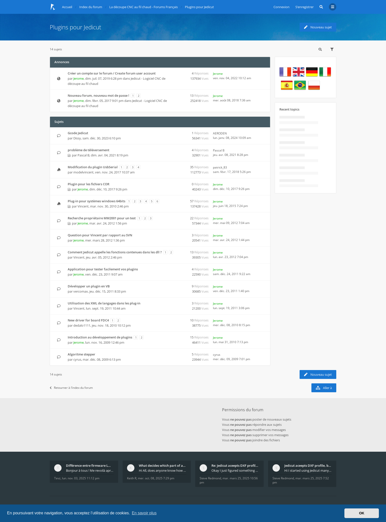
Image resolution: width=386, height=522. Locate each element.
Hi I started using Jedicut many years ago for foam (308, 470)
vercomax (80, 291)
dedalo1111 (81, 325)
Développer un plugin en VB (89, 286)
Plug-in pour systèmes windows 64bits (96, 201)
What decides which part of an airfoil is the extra (163, 465)
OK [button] (361, 513)
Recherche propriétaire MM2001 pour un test (102, 218)
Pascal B (83, 155)
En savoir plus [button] (144, 513)
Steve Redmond (210, 478)
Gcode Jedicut (78, 133)
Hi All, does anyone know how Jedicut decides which (163, 470)
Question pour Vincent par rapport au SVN (100, 235)
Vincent (78, 257)
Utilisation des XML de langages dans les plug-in (104, 303)
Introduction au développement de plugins (100, 337)
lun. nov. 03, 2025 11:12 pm (80, 478)
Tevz (57, 478)
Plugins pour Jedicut (75, 27)
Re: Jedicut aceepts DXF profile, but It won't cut (235, 465)
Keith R (131, 478)
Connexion (281, 7)
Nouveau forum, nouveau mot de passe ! (98, 95)
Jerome (78, 78)
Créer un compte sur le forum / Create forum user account (112, 73)
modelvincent (83, 172)
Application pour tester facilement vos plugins (103, 269)
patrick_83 (220, 167)
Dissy (77, 138)
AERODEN (220, 133)
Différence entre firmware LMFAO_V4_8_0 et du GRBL (90, 465)
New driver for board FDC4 (88, 320)
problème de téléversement (88, 150)
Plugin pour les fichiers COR (88, 184)
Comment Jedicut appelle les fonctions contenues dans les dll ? (115, 252)
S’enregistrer (304, 7)
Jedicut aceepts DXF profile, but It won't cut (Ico (308, 465)
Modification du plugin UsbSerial (93, 167)
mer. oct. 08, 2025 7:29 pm (156, 478)
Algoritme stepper (81, 354)
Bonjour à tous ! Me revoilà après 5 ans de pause (90, 470)
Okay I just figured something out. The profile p (235, 470)
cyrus (77, 359)
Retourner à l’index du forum (71, 388)
